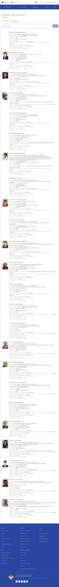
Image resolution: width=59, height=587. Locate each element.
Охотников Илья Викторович (16, 342)
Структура (3, 533)
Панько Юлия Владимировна (16, 362)
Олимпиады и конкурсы (24, 544)
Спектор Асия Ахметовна (15, 440)
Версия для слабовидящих (45, 578)
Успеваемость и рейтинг (43, 533)
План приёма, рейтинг (24, 533)
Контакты (42, 2)
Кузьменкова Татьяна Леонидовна (17, 199)
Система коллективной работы (25, 563)
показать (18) (11, 84)
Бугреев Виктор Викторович (16, 93)
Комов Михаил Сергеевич (15, 178)
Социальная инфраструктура (6, 544)
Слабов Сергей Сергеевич (15, 421)
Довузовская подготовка (24, 541)
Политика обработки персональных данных (28, 568)
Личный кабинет (23, 555)
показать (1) (31, 46)
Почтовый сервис (23, 560)
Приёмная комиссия (23, 546)
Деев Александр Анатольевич (16, 133)
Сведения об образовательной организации (24, 576)
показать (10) (11, 232)
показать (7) (27, 374)
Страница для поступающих (25, 530)
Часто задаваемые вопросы (25, 538)
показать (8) (27, 85)
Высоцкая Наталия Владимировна (17, 113)
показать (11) (11, 124)
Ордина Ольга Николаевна (16, 304)
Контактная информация (5, 538)
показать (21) (11, 43)
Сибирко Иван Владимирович (16, 402)
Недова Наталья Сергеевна (16, 284)
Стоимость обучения (24, 536)
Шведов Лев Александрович (16, 499)
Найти (55, 26)
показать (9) (53, 314)
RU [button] (37, 2)
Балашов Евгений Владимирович (17, 32)
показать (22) (11, 295)
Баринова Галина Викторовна (16, 52)
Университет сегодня (4, 530)
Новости (2, 536)
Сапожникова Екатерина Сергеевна (18, 382)
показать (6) (27, 192)
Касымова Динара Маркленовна (17, 153)
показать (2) (27, 45)
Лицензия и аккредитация (43, 538)
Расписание (41, 530)
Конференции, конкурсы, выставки (7, 558)
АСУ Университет (23, 552)
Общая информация (6, 20)
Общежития (3, 546)
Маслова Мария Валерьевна (16, 262)
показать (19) (11, 64)
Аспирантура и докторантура (6, 552)
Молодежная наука (4, 563)
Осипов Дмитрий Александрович (17, 323)
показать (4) (27, 65)
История (2, 541)
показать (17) (11, 211)
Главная (2, 10)
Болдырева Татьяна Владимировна (18, 72)
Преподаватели (15, 20)
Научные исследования (5, 555)
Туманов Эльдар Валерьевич (16, 460)
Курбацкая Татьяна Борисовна (16, 219)
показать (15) (11, 144)
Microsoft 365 (22, 566)
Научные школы (4, 560)
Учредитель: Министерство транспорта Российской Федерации (27, 578)
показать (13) (27, 125)
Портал (21, 558)
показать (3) (31, 234)
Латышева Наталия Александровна (18, 241)
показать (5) (31, 376)
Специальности (42, 536)
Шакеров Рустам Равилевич (16, 479)
